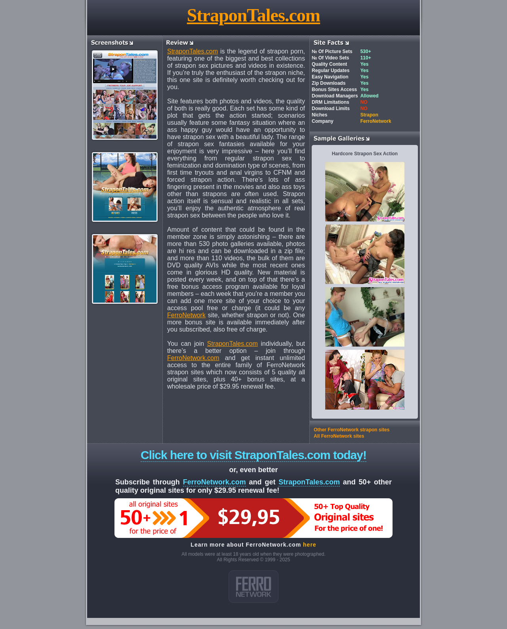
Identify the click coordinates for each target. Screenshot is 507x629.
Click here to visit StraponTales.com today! (253, 454)
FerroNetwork (186, 315)
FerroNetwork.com (193, 358)
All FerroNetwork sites (339, 436)
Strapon (369, 115)
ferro (253, 587)
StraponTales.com (253, 15)
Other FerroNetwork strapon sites (351, 430)
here (309, 544)
